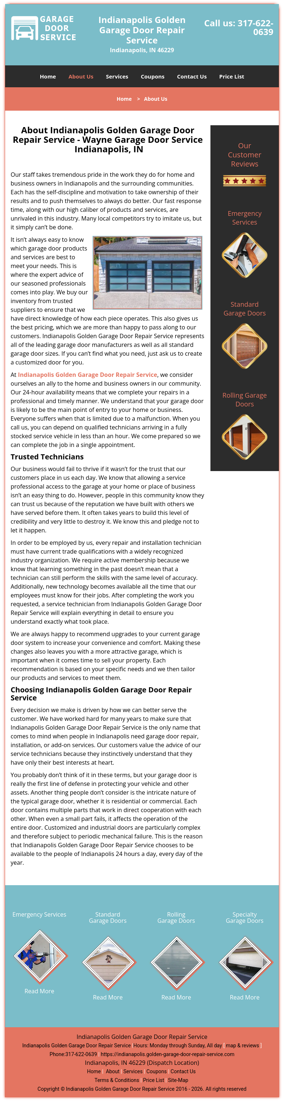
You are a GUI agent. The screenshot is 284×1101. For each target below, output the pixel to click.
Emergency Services (245, 217)
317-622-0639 (255, 27)
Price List (231, 76)
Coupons (153, 76)
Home (48, 76)
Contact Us (192, 76)
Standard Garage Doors (245, 308)
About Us (80, 76)
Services (117, 76)
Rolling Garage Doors (245, 399)
